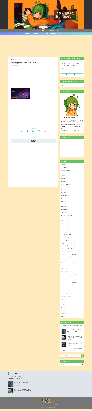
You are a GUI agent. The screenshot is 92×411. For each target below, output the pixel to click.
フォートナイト (66, 258)
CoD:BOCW (65, 179)
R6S (63, 204)
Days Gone (65, 187)
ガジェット (44, 30)
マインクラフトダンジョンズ (69, 275)
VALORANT (65, 207)
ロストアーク (65, 293)
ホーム (32, 30)
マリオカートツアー (67, 278)
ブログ (64, 261)
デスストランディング (67, 250)
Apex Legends (66, 170)
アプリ (64, 221)
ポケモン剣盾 (65, 273)
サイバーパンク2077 (67, 236)
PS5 (63, 199)
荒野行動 (64, 315)
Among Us (65, 167)
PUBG (64, 201)
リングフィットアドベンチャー (70, 284)
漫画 (63, 310)
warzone (64, 210)
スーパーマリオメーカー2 (68, 244)
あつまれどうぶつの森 (67, 216)
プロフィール (65, 267)
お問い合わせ (51, 30)
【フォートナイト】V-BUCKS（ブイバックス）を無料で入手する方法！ (40, 33)
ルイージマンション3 (67, 287)
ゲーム (38, 30)
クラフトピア (65, 230)
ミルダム (64, 281)
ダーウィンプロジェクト (68, 247)
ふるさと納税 (65, 219)
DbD (63, 190)
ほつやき (77, 117)
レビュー (64, 290)
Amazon (64, 165)
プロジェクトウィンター (68, 264)
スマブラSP (65, 241)
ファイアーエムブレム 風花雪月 (70, 256)
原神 (63, 301)
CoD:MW (64, 182)
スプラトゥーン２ (66, 238)
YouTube (64, 213)
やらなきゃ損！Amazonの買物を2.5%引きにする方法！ (72, 64)
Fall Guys (64, 193)
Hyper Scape (65, 196)
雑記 (63, 318)
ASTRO (64, 176)
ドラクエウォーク (66, 253)
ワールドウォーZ (66, 298)
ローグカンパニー (66, 295)
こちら (71, 126)
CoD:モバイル (65, 184)
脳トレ (64, 312)
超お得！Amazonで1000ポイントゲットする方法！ (73, 69)
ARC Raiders (65, 173)
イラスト (64, 224)
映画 (63, 304)
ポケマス (64, 270)
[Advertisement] (46, 46)
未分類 (64, 307)
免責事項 (59, 30)
